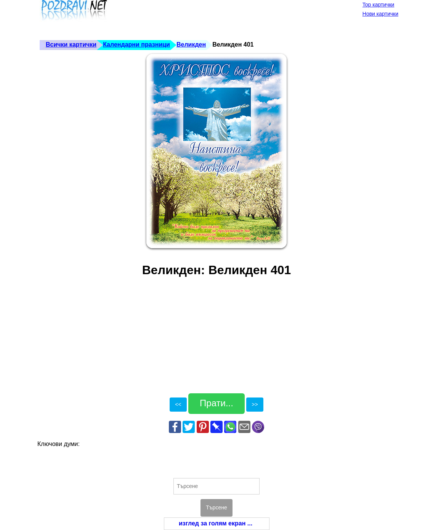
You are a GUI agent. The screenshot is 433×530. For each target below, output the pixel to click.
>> (255, 404)
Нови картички (380, 14)
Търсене (216, 507)
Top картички (378, 5)
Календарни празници (136, 44)
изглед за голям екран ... (215, 523)
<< (178, 404)
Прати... (216, 403)
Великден (191, 44)
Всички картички (71, 44)
